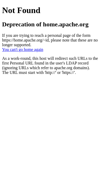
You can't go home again (22, 49)
